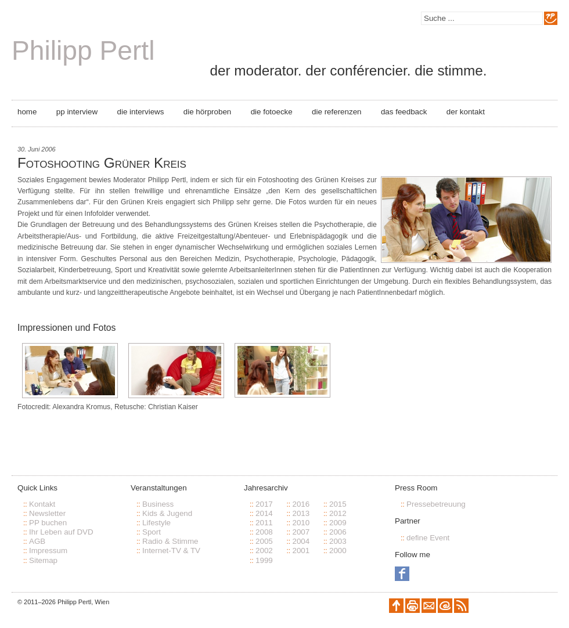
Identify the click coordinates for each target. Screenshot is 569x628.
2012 (338, 513)
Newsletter (47, 513)
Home (27, 111)
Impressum (48, 550)
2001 (300, 550)
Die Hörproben (207, 111)
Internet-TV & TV (171, 550)
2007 (300, 532)
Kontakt (42, 504)
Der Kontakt (465, 111)
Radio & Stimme (170, 541)
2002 (264, 550)
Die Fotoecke (272, 111)
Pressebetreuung (436, 504)
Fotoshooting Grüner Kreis (101, 163)
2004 (300, 541)
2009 (338, 522)
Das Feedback (404, 111)
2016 (300, 504)
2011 (264, 522)
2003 (338, 541)
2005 (264, 541)
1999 (264, 560)
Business (158, 504)
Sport (151, 532)
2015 (338, 504)
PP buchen (48, 522)
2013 (300, 513)
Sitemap (43, 560)
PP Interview (77, 111)
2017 (264, 504)
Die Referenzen (336, 111)
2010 (300, 522)
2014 (264, 513)
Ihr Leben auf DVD (61, 532)
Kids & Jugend (167, 513)
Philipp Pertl (83, 50)
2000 (338, 550)
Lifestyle (156, 522)
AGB (37, 541)
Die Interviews (140, 111)
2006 (338, 532)
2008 (264, 532)
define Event (427, 537)
